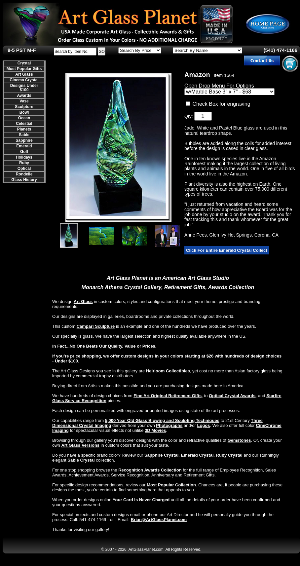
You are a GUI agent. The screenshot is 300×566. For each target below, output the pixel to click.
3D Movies (155, 430)
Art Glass (24, 74)
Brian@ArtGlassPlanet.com (159, 519)
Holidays (24, 157)
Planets (24, 129)
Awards (24, 95)
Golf (24, 151)
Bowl (24, 112)
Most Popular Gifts (24, 68)
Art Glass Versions (80, 445)
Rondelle (24, 174)
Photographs (169, 425)
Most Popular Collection (171, 484)
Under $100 (66, 360)
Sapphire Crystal (161, 455)
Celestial (24, 123)
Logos (203, 425)
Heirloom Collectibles (168, 370)
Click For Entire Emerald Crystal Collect (226, 250)
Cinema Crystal (24, 80)
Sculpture (24, 106)
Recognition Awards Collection (149, 470)
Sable (24, 134)
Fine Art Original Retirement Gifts (167, 395)
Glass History (24, 179)
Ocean (24, 118)
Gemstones (239, 440)
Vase (23, 101)
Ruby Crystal (229, 455)
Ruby (24, 163)
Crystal (24, 63)
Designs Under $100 (24, 87)
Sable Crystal (80, 460)
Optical (24, 168)
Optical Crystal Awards (232, 395)
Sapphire (24, 140)
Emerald (24, 146)
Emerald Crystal (197, 455)
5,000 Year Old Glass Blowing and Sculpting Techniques (162, 420)
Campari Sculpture (96, 326)
